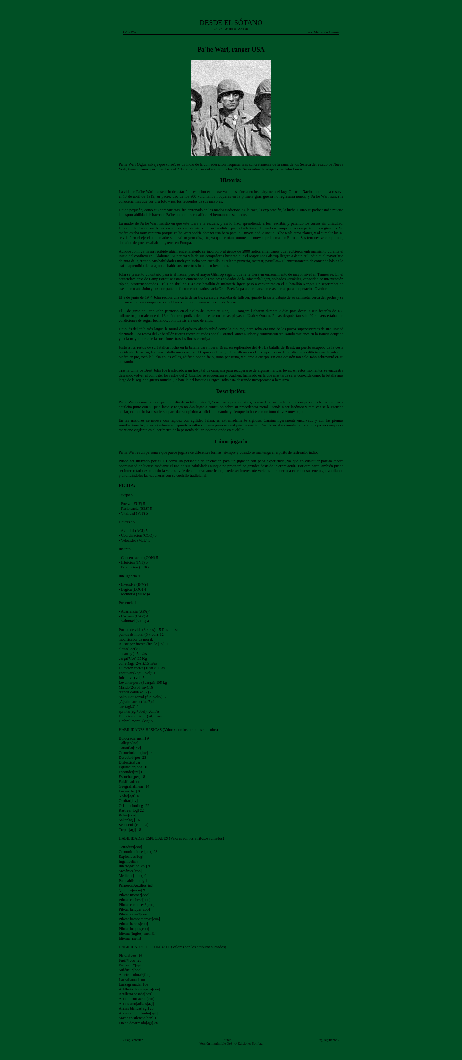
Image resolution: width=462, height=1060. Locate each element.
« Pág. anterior (133, 1040)
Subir (227, 1040)
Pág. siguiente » (328, 1040)
